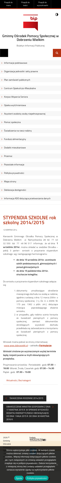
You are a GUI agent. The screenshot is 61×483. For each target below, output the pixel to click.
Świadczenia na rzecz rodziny (18, 130)
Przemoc (8, 156)
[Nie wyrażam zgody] (57, 464)
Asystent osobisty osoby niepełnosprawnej (24, 113)
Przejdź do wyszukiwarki (42, 4)
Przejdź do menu (8, 4)
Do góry (57, 4)
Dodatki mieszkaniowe (15, 147)
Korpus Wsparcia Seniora (16, 96)
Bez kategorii (24, 380)
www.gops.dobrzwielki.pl (16, 345)
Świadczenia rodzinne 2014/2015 (26, 398)
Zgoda (19, 478)
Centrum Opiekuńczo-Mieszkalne (20, 88)
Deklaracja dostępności (15, 189)
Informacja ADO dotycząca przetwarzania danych (27, 198)
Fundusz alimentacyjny (15, 139)
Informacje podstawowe (15, 62)
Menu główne (4, 53)
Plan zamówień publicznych (17, 79)
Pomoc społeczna (12, 122)
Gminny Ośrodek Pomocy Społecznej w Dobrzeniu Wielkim (30, 37)
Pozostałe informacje (14, 164)
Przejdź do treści (25, 4)
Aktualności (11, 380)
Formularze (45, 345)
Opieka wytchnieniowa (15, 105)
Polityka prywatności (14, 172)
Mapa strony (10, 181)
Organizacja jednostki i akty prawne (21, 71)
